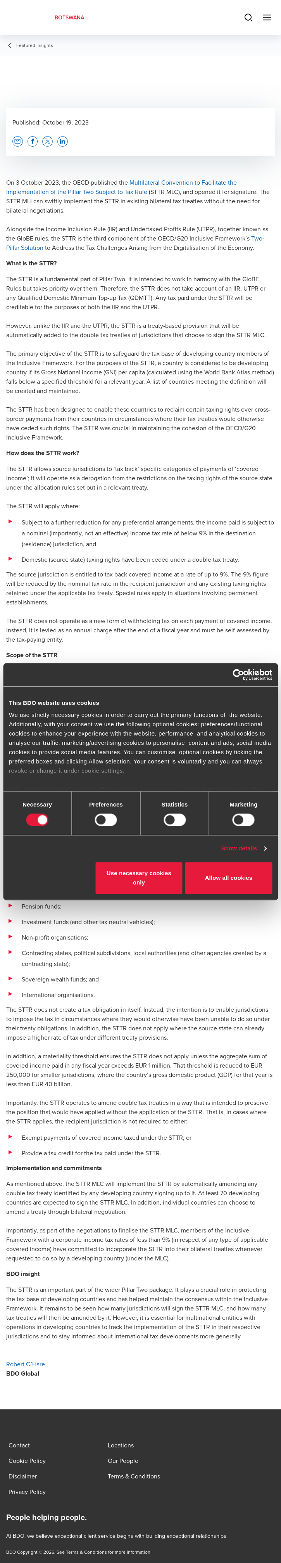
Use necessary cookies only (139, 878)
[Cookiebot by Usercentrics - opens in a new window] (238, 674)
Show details (239, 848)
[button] (17, 141)
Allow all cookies (229, 877)
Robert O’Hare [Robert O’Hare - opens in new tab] (25, 1364)
